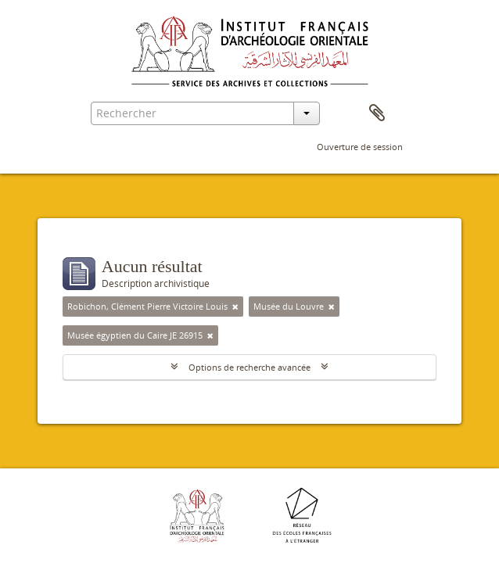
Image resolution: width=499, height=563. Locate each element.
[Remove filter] (235, 306)
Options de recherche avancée (249, 367)
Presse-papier (377, 113)
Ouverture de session (360, 146)
